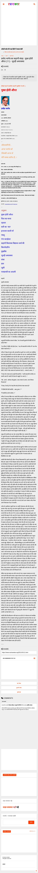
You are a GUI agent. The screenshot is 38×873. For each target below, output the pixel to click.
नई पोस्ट (19, 683)
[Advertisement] (19, 26)
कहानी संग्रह (11, 55)
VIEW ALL (32, 831)
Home (2, 55)
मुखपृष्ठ (4, 864)
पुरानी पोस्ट (19, 687)
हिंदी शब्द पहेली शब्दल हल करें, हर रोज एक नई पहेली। (14, 52)
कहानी (7, 55)
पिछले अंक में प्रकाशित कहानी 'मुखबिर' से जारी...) (13, 86)
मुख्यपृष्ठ (19, 692)
